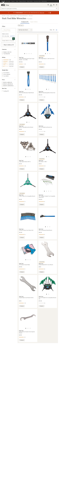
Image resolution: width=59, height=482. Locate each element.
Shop (7, 5)
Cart (54, 5)
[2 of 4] (27, 53)
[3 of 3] (50, 53)
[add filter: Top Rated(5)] (5, 53)
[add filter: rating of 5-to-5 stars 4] (8, 60)
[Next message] (48, 13)
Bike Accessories (13, 15)
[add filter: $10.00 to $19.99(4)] (6, 84)
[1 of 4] (25, 53)
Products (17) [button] (24, 21)
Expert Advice (34, 21)
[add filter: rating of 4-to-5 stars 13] (8, 61)
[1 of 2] (46, 89)
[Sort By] (25, 30)
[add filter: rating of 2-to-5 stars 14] (8, 65)
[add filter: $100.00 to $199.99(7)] (7, 87)
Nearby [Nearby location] (12, 36)
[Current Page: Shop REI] (3, 1)
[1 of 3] (45, 53)
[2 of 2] (49, 89)
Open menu (56, 5)
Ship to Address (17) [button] (8, 44)
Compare (22, 67)
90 (56, 29)
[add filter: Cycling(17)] (4, 93)
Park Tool (3, 15)
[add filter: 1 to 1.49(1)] (4, 76)
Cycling (7, 15)
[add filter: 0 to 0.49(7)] (5, 72)
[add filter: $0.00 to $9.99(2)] (6, 82)
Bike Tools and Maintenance (23, 15)
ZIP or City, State (5, 36)
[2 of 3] (48, 53)
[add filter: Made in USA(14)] (5, 52)
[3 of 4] (29, 53)
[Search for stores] (13, 38)
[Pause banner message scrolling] (50, 13)
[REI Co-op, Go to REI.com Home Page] (3, 5)
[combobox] (29, 8)
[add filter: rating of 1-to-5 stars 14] (8, 66)
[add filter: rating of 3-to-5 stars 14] (8, 63)
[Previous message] (9, 13)
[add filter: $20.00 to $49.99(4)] (7, 85)
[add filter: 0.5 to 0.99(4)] (5, 74)
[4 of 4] (31, 53)
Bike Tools (30, 15)
